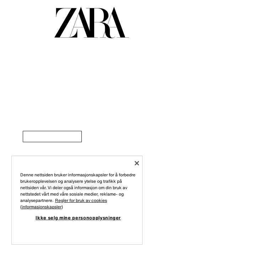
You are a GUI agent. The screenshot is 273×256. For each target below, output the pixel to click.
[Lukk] (137, 163)
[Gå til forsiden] (91, 22)
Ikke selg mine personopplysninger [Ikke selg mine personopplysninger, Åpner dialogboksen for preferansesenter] (78, 217)
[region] (77, 200)
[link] (52, 136)
